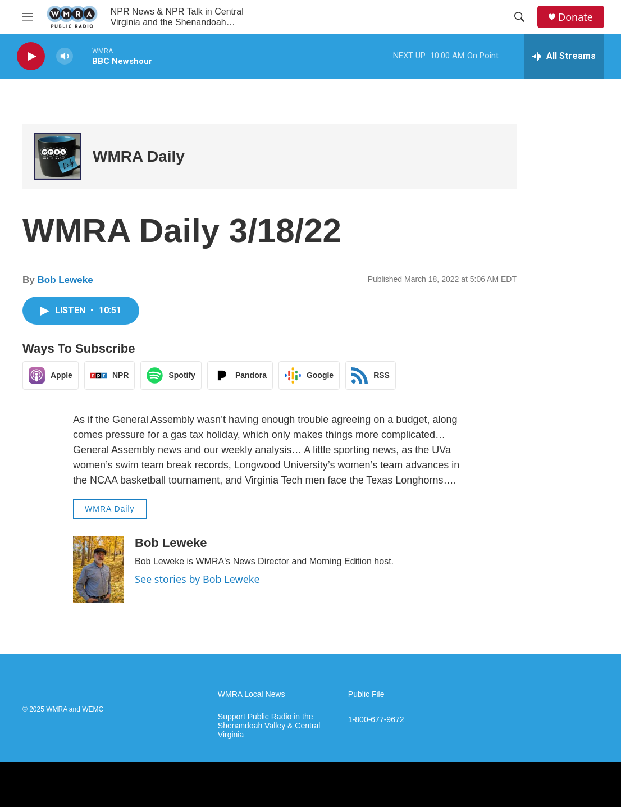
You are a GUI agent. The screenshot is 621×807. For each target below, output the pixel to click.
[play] (31, 56)
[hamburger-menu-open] (27, 17)
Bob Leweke (65, 280)
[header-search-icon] (519, 17)
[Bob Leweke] (98, 569)
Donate (575, 17)
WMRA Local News (251, 694)
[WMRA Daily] (57, 156)
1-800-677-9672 (376, 719)
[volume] (64, 56)
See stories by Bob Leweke (197, 579)
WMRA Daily (139, 156)
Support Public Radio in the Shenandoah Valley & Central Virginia (269, 726)
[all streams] (564, 56)
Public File (366, 694)
